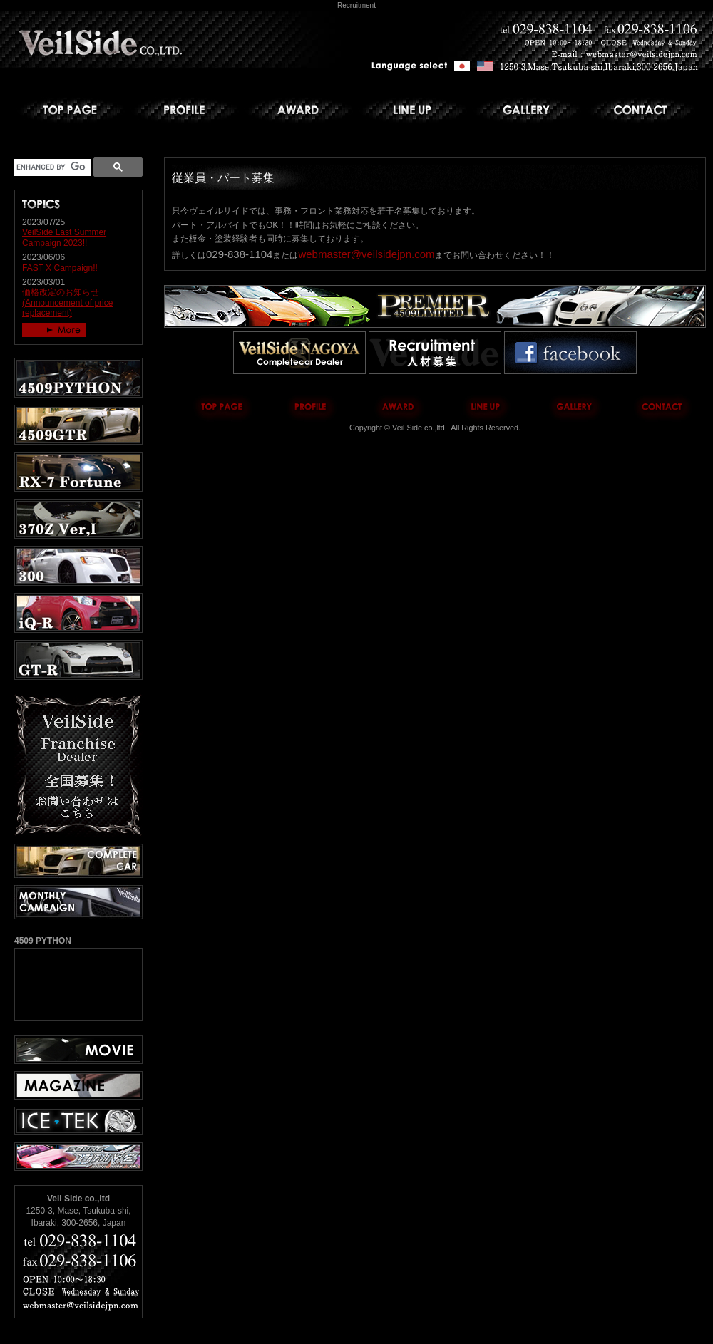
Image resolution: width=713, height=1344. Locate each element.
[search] (51, 167)
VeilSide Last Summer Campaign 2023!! (64, 237)
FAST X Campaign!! (60, 268)
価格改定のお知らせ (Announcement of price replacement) (67, 302)
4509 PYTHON (78, 984)
